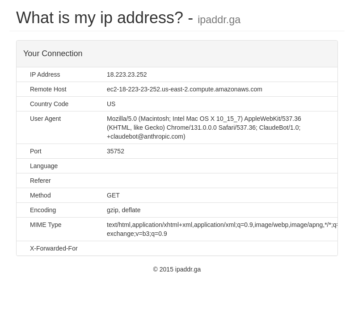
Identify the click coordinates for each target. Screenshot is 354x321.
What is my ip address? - (128, 17)
